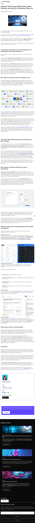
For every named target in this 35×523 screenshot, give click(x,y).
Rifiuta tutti (17, 516)
